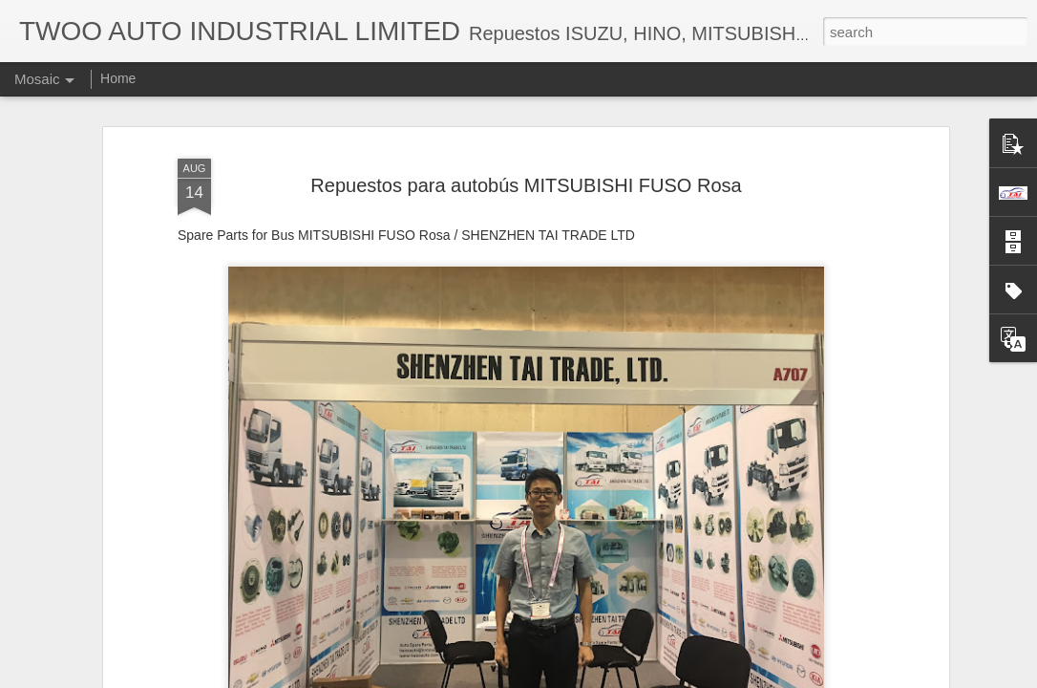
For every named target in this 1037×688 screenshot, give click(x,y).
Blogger (578, 677)
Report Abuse (635, 677)
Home (118, 78)
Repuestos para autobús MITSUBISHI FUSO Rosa (525, 127)
